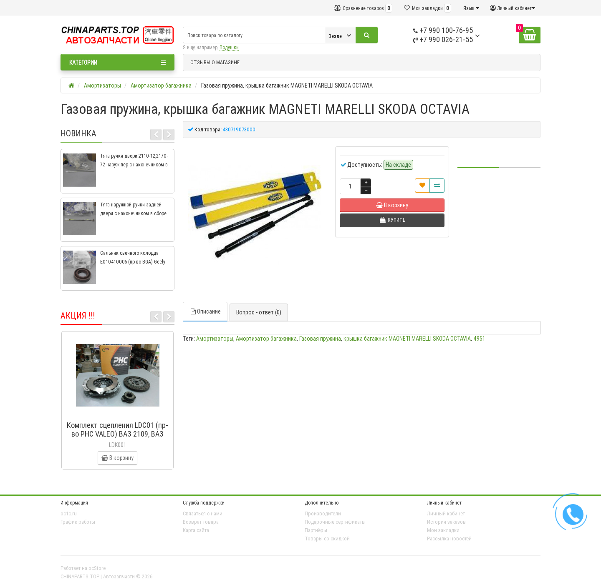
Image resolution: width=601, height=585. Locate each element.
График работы (78, 521)
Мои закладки (443, 530)
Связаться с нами (202, 513)
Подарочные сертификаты (335, 521)
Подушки (229, 47)
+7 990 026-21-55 (443, 39)
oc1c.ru (69, 513)
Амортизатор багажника (266, 338)
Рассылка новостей (449, 538)
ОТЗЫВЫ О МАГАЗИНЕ (215, 62)
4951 (479, 338)
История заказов (446, 521)
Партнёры (316, 530)
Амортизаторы (214, 338)
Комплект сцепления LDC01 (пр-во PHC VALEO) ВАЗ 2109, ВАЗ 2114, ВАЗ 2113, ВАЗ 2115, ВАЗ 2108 (117, 438)
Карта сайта (196, 530)
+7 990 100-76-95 (443, 30)
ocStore (97, 568)
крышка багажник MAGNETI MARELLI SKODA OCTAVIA (407, 338)
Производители (323, 513)
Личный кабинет (446, 513)
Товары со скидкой (327, 538)
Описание (205, 311)
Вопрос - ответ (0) (258, 312)
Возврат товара (201, 521)
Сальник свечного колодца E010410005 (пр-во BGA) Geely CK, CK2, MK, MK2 (132, 262)
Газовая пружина (320, 338)
